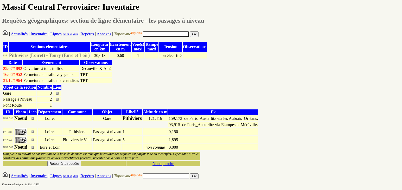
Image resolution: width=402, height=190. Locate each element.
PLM (69, 34)
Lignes (56, 34)
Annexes (104, 34)
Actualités (19, 34)
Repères (87, 34)
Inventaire (38, 34)
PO (64, 34)
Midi (75, 34)
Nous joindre (163, 163)
